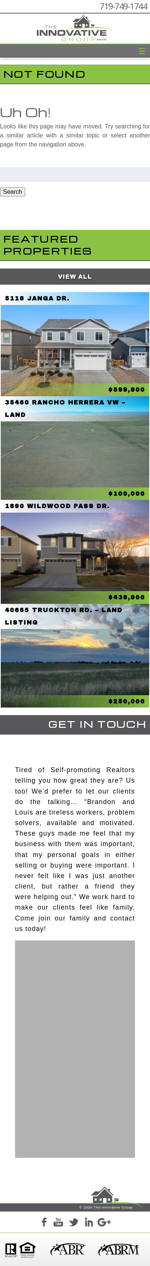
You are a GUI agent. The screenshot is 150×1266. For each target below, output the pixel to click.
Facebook (43, 1223)
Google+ (104, 1223)
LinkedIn (88, 1223)
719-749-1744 (123, 6)
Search (12, 192)
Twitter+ (73, 1223)
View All (75, 276)
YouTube (58, 1223)
